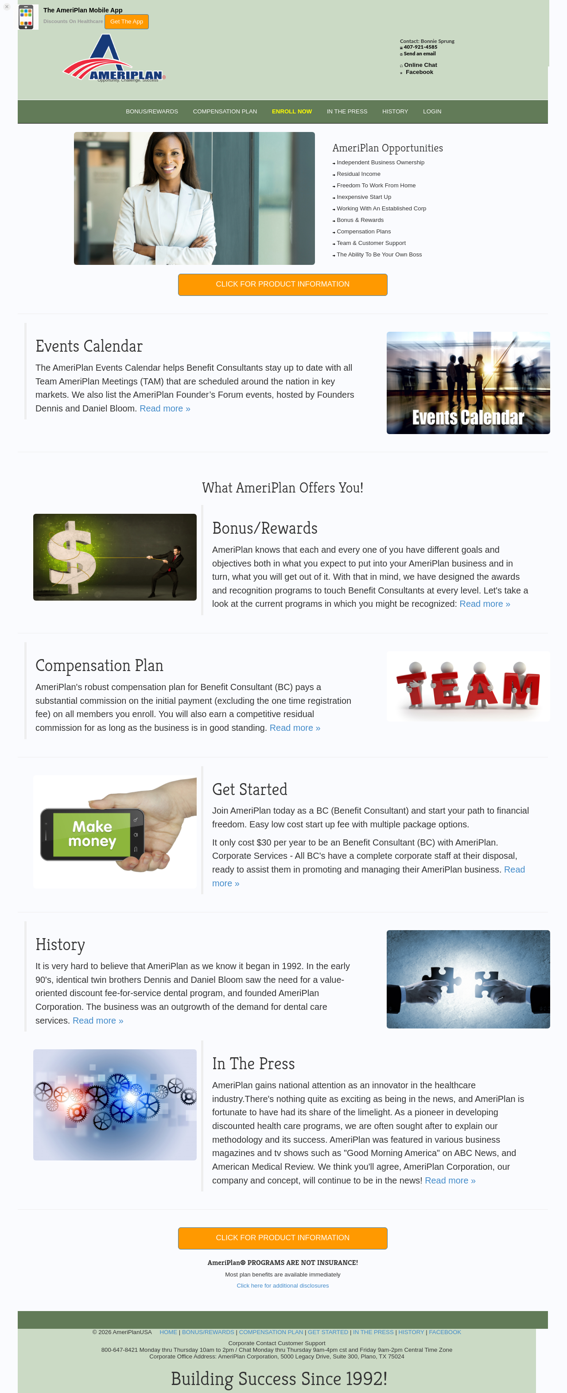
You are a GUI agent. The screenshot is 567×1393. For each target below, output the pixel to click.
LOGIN (432, 111)
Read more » (165, 408)
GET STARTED (328, 1332)
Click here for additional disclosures (283, 1285)
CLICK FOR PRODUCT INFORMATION (283, 284)
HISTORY (395, 111)
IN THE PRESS (347, 111)
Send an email (420, 53)
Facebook (419, 72)
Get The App (126, 21)
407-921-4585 (421, 47)
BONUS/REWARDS (152, 111)
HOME (168, 1332)
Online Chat (420, 65)
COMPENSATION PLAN (225, 111)
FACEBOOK (445, 1332)
